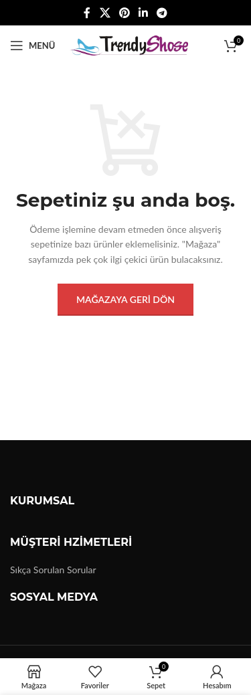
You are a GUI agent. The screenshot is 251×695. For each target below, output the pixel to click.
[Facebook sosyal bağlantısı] (87, 13)
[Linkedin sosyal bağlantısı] (144, 13)
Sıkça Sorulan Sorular (53, 569)
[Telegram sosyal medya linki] (162, 13)
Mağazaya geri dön (125, 299)
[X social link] (104, 13)
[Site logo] (128, 44)
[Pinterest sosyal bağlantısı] (124, 13)
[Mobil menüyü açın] (32, 45)
